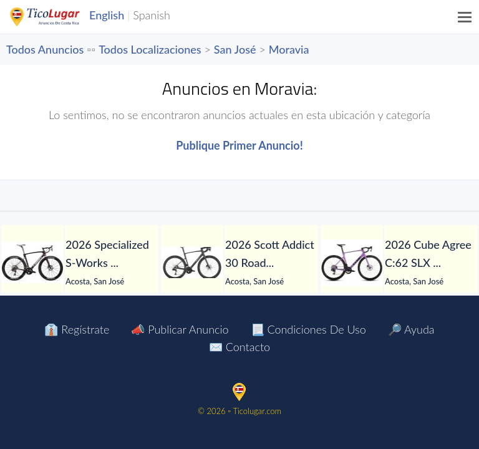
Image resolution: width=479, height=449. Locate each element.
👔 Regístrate (76, 329)
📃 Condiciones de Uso (308, 329)
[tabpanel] (80, 263)
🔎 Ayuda (411, 329)
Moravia (289, 49)
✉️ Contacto (239, 347)
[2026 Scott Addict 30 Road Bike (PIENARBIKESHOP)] (192, 262)
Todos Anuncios (45, 49)
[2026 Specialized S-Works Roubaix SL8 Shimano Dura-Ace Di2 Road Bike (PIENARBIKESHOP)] (32, 262)
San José (235, 49)
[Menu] (465, 16)
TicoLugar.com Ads (58, 16)
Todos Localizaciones (150, 49)
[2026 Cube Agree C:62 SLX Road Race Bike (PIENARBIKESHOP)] (351, 262)
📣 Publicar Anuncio (179, 329)
